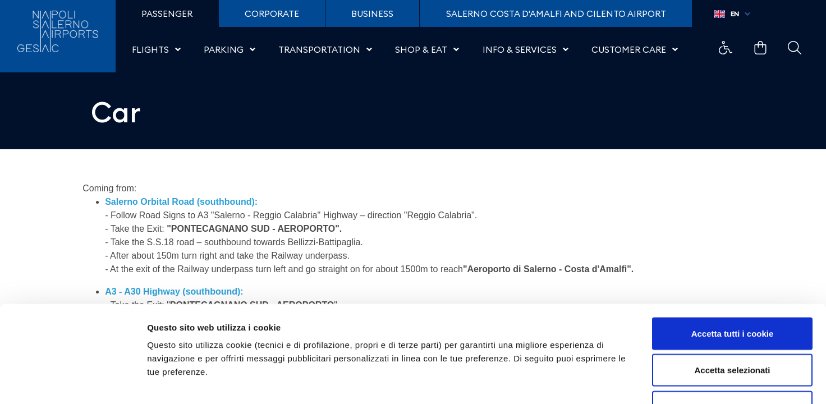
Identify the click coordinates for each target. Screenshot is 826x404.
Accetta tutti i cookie (732, 256)
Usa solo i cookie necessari (732, 330)
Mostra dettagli (590, 382)
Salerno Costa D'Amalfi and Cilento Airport (556, 13)
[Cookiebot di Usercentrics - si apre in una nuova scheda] (73, 382)
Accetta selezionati (732, 294)
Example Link (725, 47)
